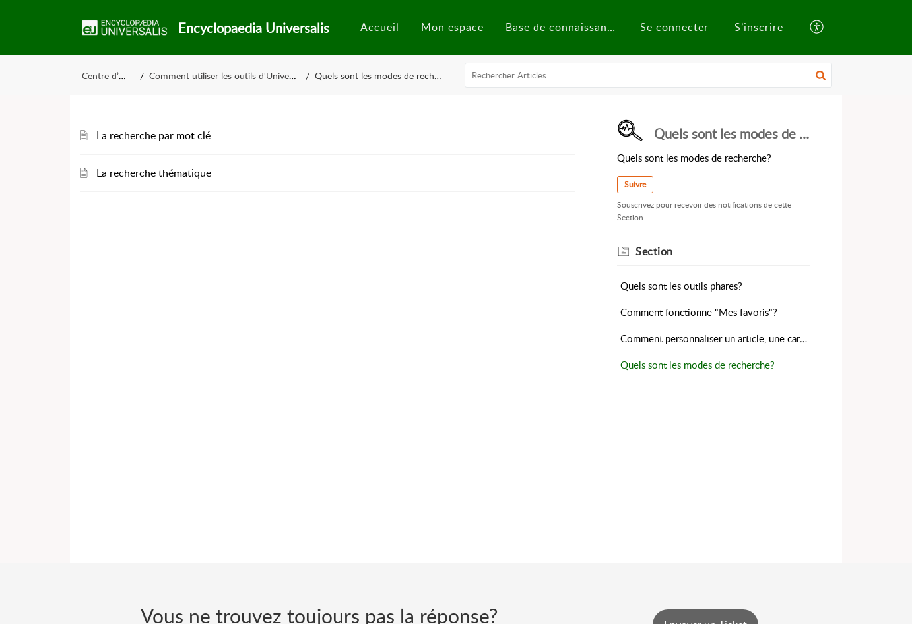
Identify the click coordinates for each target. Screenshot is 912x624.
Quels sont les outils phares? (681, 285)
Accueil (379, 27)
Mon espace (452, 27)
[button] (817, 28)
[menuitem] (380, 28)
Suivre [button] (635, 184)
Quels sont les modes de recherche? (697, 364)
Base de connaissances (564, 27)
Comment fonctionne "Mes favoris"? (698, 312)
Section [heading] (654, 251)
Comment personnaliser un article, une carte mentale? (715, 338)
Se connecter (674, 27)
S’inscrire (758, 27)
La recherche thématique (153, 173)
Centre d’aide (108, 75)
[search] (649, 75)
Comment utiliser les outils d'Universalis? (231, 75)
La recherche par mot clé (153, 135)
